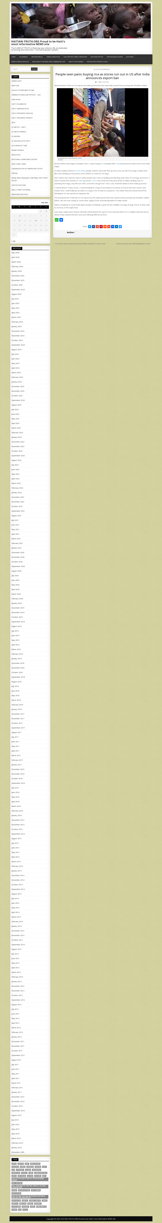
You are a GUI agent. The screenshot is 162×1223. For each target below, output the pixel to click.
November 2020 (18, 557)
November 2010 (18, 1101)
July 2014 (15, 898)
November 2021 (18, 502)
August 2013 (16, 949)
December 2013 (18, 931)
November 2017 (18, 718)
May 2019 (15, 640)
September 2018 (18, 677)
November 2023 (18, 391)
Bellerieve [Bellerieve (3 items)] (15, 1167)
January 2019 (17, 658)
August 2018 (16, 681)
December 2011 (18, 1041)
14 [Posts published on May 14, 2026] (36, 220)
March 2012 (16, 1027)
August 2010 (16, 1115)
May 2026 (15, 252)
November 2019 (18, 612)
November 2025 (18, 280)
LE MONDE (16, 136)
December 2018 (18, 663)
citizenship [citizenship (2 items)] (20, 1170)
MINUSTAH (16, 155)
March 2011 (16, 1083)
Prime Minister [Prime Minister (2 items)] (41, 1207)
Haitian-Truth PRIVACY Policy (97, 62)
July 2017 (15, 737)
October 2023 (17, 395)
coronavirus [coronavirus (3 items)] (36, 1170)
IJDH (13, 122)
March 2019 (16, 649)
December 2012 (18, 986)
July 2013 (15, 954)
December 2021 (18, 497)
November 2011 (18, 1046)
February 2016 (17, 811)
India (118, 163)
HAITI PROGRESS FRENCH (22, 118)
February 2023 (17, 432)
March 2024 (16, 372)
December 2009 (18, 1152)
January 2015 (17, 871)
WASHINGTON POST (20, 194)
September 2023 (18, 400)
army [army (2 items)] (27, 1164)
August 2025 (16, 294)
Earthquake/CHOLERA (115, 57)
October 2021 (17, 506)
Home (13, 57)
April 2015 (15, 857)
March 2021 (16, 538)
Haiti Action (16, 99)
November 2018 (18, 668)
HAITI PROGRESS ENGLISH (22, 113)
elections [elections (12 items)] (38, 1176)
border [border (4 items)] (22, 1167)
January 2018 (17, 709)
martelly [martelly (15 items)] (15, 1204)
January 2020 (17, 603)
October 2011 (17, 1051)
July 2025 (15, 299)
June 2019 (15, 635)
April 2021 (15, 534)
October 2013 (17, 940)
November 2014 (18, 880)
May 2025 (15, 308)
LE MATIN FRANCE (19, 132)
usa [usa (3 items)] (20, 1210)
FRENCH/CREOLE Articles (20, 62)
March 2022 (16, 483)
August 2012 (16, 1004)
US (89, 163)
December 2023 (18, 386)
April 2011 (15, 1078)
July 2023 (15, 409)
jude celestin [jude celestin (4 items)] (16, 1200)
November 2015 (18, 824)
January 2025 (17, 326)
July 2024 (15, 354)
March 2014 (16, 917)
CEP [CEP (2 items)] (13, 1170)
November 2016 (18, 774)
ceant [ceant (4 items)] (44, 1167)
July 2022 (15, 465)
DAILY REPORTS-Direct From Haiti (75, 57)
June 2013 (15, 958)
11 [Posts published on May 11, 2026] (20, 220)
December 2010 (18, 1097)
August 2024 (16, 349)
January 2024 (17, 382)
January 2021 (17, 548)
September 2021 (18, 511)
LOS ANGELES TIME (19, 145)
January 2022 (17, 492)
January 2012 (17, 1037)
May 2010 (15, 1129)
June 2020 (15, 580)
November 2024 (18, 335)
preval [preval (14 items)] (33, 1207)
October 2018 (17, 672)
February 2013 (17, 977)
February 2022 (17, 488)
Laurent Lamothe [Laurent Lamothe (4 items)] (35, 1200)
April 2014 (15, 912)
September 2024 (18, 345)
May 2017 (15, 746)
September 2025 (18, 289)
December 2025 (18, 276)
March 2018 (16, 700)
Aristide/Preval (37, 57)
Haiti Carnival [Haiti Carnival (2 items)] (36, 1190)
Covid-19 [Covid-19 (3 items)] (24, 1173)
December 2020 (18, 552)
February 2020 (17, 598)
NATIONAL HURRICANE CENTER (24, 159)
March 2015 (16, 861)
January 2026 (17, 271)
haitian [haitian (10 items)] (14, 1190)
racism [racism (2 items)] (14, 1210)
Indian (80, 180)
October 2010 (17, 1106)
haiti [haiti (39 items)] (44, 1176)
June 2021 (15, 525)
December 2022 (18, 442)
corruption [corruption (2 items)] (16, 1173)
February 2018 (17, 705)
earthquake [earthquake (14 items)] (21, 1176)
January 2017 (17, 765)
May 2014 (15, 908)
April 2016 (15, 801)
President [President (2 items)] (25, 1207)
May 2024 (15, 363)
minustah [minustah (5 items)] (23, 1204)
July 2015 (15, 843)
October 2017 (17, 723)
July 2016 (15, 788)
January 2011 (17, 1092)
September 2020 (18, 566)
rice (102, 163)
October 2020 (17, 562)
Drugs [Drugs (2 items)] (14, 1176)
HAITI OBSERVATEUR (20, 108)
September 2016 (18, 783)
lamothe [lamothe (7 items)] (25, 1200)
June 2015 (15, 848)
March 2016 (16, 806)
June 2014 (15, 903)
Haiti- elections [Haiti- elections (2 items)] (17, 1183)
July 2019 (15, 631)
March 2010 (16, 1138)
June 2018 (15, 691)
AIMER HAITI (17, 81)
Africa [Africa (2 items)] (14, 1164)
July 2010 (15, 1120)
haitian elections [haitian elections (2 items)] (24, 1190)
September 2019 (18, 622)
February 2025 (17, 322)
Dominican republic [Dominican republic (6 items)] (41, 1173)
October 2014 (17, 884)
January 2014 (17, 926)
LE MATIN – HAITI (19, 127)
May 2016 (15, 797)
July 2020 (15, 575)
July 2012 (15, 1009)
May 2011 (15, 1074)
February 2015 (17, 866)
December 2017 (18, 714)
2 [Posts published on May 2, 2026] (46, 211)
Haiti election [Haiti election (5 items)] (16, 1193)
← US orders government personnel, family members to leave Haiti (79, 243)
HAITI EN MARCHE (19, 104)
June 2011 (15, 1069)
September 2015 (18, 834)
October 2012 (17, 995)
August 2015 (16, 838)
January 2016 (17, 815)
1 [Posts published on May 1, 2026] (41, 211)
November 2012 (18, 991)
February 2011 (17, 1087)
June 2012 (15, 1014)
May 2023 (15, 419)
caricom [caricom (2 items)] (37, 1167)
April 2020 (15, 589)
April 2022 (15, 478)
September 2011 (18, 1055)
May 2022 (15, 474)
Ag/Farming (23, 57)
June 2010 (15, 1124)
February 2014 (17, 921)
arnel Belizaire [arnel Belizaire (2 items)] (35, 1164)
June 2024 (15, 359)
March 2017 (16, 755)
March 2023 (16, 428)
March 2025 (16, 317)
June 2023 (15, 414)
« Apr (14, 241)
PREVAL (15, 173)
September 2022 (18, 455)
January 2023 (17, 437)
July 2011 (15, 1064)
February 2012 (17, 1032)
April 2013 (15, 967)
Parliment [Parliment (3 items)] (38, 1204)
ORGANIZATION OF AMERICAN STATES (27, 168)
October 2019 (17, 617)
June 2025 (15, 303)
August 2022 (16, 460)
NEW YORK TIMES (19, 164)
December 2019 (18, 608)
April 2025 (15, 312)
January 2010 (17, 1147)
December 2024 (18, 331)
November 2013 (18, 935)
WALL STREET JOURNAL (21, 190)
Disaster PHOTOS (97, 57)
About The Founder (76, 62)
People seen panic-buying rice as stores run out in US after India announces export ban (102, 76)
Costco (94, 180)
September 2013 (18, 944)
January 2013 (17, 981)
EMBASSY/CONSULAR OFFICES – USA (26, 95)
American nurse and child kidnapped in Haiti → (134, 243)
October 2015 (17, 829)
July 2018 (15, 686)
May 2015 (15, 852)
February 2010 (17, 1143)
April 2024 (15, 368)
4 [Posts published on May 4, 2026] (19, 216)
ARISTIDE (15, 85)
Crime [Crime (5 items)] (31, 1173)
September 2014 (18, 889)
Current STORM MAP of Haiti (23, 90)
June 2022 (15, 469)
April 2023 (15, 423)
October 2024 (17, 340)
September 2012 (18, 1000)
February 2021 (17, 543)
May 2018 (15, 695)
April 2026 (15, 257)
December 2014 (18, 875)
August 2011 (16, 1060)
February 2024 (17, 377)
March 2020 (16, 594)
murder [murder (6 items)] (30, 1204)
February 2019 (17, 654)
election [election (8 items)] (30, 1176)
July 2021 (15, 520)
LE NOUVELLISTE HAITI (21, 141)
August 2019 (16, 626)
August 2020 (16, 571)
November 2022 (18, 446)
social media (80, 171)
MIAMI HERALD (18, 150)
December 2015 (18, 820)
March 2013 (16, 972)
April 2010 (15, 1134)
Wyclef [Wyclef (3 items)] (25, 1210)
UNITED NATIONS (19, 185)
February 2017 (17, 760)
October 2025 (17, 285)
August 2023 (16, 405)
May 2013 (15, 963)
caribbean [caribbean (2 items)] (30, 1167)
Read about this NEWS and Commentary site (48, 62)
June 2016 (15, 792)
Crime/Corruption (53, 57)
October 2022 (17, 451)
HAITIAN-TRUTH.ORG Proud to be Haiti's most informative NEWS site (38, 42)
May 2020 (15, 585)
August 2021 (16, 515)
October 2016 (17, 778)
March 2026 (16, 262)
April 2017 (15, 751)
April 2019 (15, 645)
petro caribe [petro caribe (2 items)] (16, 1207)
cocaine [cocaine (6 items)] (28, 1170)
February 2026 (17, 266)
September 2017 (18, 728)
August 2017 (16, 732)
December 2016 (18, 769)
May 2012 (15, 1018)
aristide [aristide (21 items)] (20, 1164)
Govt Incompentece (103, 69)
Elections (130, 57)
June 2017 (15, 741)
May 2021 (15, 529)
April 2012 (15, 1023)
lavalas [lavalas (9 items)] (44, 1200)
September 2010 (18, 1110)
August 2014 (16, 894)
